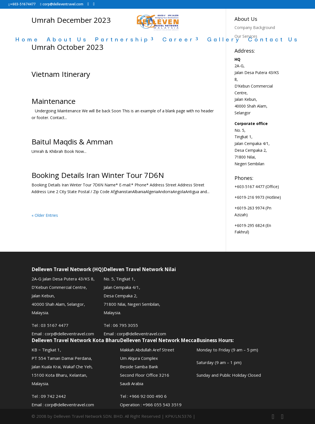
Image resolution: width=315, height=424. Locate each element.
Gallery (224, 40)
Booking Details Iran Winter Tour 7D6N (98, 175)
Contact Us (273, 40)
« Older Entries (45, 215)
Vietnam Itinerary (61, 74)
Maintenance (53, 101)
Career (178, 40)
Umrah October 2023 (67, 47)
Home (27, 40)
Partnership (122, 40)
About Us (67, 40)
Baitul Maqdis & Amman (72, 142)
